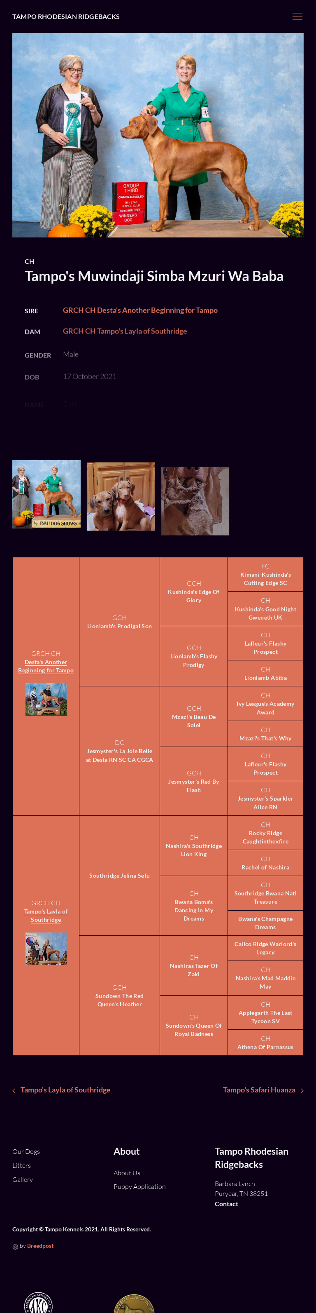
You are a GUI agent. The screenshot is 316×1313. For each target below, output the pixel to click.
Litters (21, 1165)
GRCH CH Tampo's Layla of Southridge (125, 341)
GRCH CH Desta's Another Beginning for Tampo (140, 317)
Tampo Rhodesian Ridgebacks (66, 16)
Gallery (22, 1179)
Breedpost (40, 1246)
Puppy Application (140, 1186)
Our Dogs (26, 1151)
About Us (127, 1173)
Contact (226, 1203)
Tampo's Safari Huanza (263, 1089)
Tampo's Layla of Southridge (46, 915)
